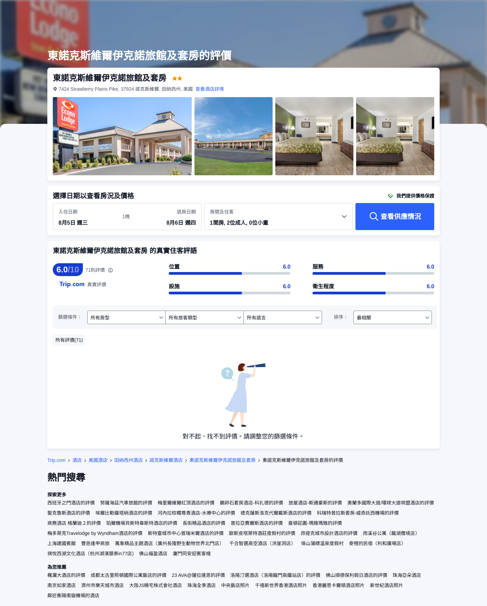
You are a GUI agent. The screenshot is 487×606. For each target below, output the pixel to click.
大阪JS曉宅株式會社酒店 (155, 585)
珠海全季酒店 (201, 585)
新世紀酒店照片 (386, 585)
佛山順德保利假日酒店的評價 (356, 575)
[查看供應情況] (394, 216)
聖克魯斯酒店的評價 (68, 513)
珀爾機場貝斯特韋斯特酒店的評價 (141, 523)
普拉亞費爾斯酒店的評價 (257, 523)
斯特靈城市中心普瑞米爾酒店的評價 (186, 533)
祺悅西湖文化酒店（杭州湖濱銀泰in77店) (90, 553)
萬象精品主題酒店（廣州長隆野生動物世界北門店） (169, 543)
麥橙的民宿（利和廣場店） (377, 543)
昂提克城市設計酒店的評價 (329, 533)
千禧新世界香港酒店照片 (281, 585)
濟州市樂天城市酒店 (102, 585)
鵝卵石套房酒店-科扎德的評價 (251, 503)
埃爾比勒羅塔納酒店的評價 (123, 513)
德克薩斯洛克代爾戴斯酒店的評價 (275, 513)
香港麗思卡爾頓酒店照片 (338, 585)
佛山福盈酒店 (153, 553)
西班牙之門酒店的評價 (71, 503)
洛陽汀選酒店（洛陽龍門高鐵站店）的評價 (275, 575)
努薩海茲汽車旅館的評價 (126, 503)
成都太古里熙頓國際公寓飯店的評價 (128, 575)
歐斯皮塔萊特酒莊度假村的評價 (262, 533)
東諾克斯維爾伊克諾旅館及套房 (222, 460)
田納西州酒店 (128, 460)
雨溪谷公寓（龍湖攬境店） (391, 533)
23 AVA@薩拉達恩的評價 (198, 575)
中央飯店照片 (235, 585)
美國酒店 (98, 460)
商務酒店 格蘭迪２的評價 (74, 523)
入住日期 (68, 212)
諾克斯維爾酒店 (166, 460)
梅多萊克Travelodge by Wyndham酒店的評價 (94, 533)
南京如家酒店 (61, 585)
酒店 (77, 460)
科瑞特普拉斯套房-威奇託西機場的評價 (358, 513)
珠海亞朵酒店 (407, 575)
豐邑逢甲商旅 (95, 543)
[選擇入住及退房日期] (86, 217)
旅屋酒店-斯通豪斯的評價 (315, 503)
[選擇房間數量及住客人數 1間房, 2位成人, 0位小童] (278, 219)
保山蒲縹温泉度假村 (322, 543)
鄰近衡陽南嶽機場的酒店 (73, 595)
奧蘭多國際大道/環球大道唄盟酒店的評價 (390, 503)
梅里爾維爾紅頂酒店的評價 (186, 503)
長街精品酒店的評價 (204, 523)
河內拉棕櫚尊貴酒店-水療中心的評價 (196, 513)
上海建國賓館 (61, 543)
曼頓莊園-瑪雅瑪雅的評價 (315, 523)
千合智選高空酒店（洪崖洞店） (262, 543)
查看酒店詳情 (209, 89)
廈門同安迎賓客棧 (192, 553)
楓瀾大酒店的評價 (66, 575)
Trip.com (56, 460)
